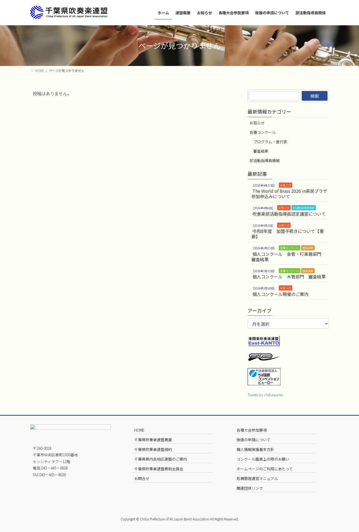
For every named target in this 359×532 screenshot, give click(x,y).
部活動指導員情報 (264, 160)
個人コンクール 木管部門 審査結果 (289, 276)
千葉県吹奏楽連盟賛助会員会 (158, 468)
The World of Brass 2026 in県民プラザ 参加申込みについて (289, 194)
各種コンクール (262, 132)
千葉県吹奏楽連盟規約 (153, 449)
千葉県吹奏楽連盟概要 (153, 439)
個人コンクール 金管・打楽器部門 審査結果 (288, 256)
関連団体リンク (250, 488)
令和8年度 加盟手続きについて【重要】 (287, 234)
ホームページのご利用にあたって (265, 468)
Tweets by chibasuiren (265, 394)
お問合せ (141, 478)
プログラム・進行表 (270, 141)
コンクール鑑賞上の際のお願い (263, 459)
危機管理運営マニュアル (257, 478)
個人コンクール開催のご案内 (280, 294)
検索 (314, 96)
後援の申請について (253, 439)
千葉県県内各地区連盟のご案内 (160, 459)
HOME (139, 430)
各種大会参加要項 (252, 430)
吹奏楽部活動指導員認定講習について (289, 214)
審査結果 (260, 151)
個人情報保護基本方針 (255, 449)
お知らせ (257, 122)
